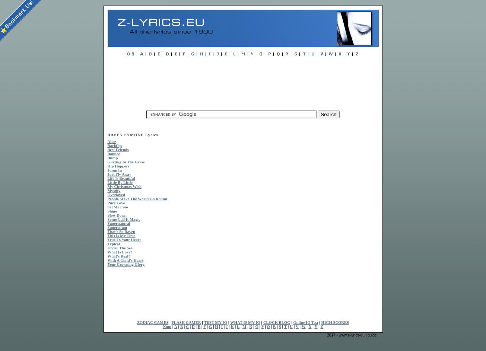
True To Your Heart (124, 240)
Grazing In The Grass (126, 162)
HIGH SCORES (335, 322)
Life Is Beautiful (121, 178)
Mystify (114, 191)
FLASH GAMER (186, 322)
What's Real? (119, 256)
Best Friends (118, 150)
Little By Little (120, 183)
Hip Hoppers (119, 166)
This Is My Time (122, 236)
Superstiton (117, 228)
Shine (112, 211)
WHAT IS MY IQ (245, 322)
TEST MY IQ (215, 322)
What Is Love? (120, 252)
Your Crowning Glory (126, 264)
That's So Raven (122, 232)
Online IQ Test (305, 322)
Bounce (114, 154)
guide (372, 335)
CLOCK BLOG (276, 322)
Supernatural (119, 223)
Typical (114, 244)
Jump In (115, 170)
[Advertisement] (243, 81)
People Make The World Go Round (137, 199)
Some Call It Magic (124, 219)
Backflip (115, 146)
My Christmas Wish (125, 187)
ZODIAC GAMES (152, 322)
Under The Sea (120, 248)
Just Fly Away (119, 174)
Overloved (116, 195)
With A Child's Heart (126, 260)
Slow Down (117, 215)
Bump (113, 158)
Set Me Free (118, 207)
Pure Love (116, 203)
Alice (112, 142)
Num (167, 327)
